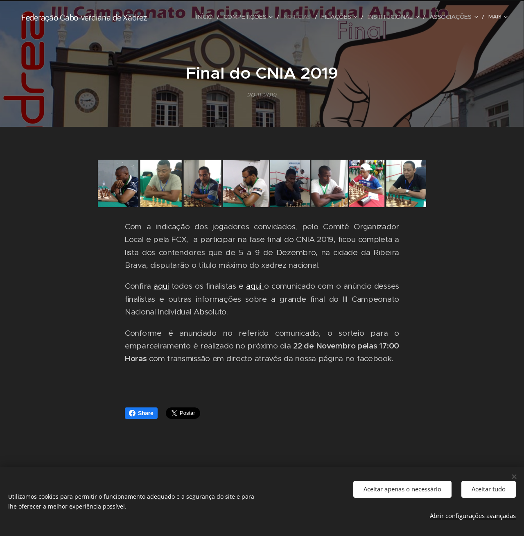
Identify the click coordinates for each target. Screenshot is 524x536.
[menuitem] (190, 17)
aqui (161, 286)
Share (141, 413)
